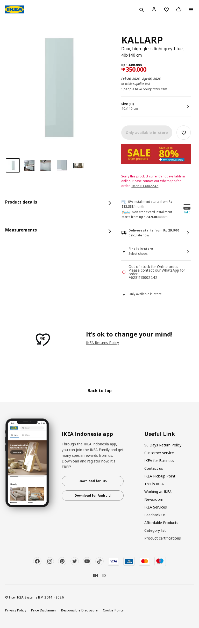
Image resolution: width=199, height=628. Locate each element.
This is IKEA (154, 483)
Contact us (153, 468)
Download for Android (93, 495)
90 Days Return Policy (162, 445)
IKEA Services (155, 507)
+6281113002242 (144, 186)
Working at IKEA (158, 491)
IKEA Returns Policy (102, 342)
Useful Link (159, 434)
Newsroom (153, 499)
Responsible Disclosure (79, 610)
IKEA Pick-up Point (159, 476)
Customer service (159, 452)
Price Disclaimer (43, 610)
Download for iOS (93, 481)
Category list (155, 530)
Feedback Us (155, 514)
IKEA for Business (159, 460)
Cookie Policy (113, 610)
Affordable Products (161, 522)
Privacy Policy (15, 610)
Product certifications (162, 538)
